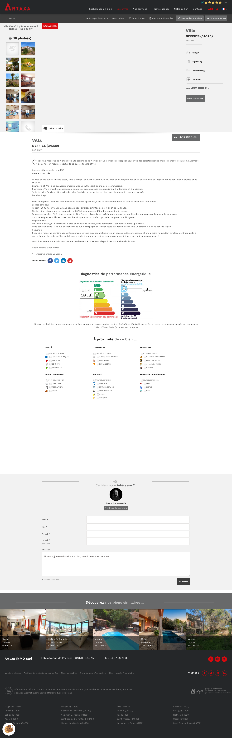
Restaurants (57, 387)
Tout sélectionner (56, 353)
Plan (111, 673)
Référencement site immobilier (218, 693)
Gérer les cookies (69, 673)
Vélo (148, 383)
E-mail (46, 534)
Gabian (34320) (12, 715)
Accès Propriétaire (125, 673)
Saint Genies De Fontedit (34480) (78, 719)
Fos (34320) (123, 715)
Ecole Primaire (153, 360)
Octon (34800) (180, 719)
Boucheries (104, 360)
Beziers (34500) (125, 710)
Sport (54, 391)
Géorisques (129, 241)
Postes (102, 394)
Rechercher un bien (100, 9)
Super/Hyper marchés (108, 357)
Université (150, 367)
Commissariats (105, 391)
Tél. (44, 527)
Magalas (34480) (13, 706)
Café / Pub (56, 383)
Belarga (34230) (181, 710)
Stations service (106, 387)
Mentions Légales (13, 673)
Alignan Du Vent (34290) (17, 723)
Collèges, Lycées (153, 364)
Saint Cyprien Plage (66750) (187, 723)
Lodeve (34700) (181, 706)
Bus (148, 391)
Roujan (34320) (12, 710)
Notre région (181, 9)
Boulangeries (105, 364)
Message (46, 549)
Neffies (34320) (181, 715)
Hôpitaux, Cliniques (60, 357)
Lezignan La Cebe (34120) (130, 723)
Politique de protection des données (41, 673)
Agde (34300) (12, 719)
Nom (45, 519)
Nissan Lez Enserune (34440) (76, 710)
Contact (199, 9)
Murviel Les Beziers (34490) (75, 723)
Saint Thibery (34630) (128, 719)
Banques (103, 398)
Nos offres (122, 9)
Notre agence (161, 9)
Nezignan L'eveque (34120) (74, 715)
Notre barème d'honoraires (46, 247)
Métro (149, 387)
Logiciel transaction (214, 688)
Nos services (141, 9)
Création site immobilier (216, 691)
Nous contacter (195, 98)
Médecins (56, 360)
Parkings (103, 383)
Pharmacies (57, 367)
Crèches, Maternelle (155, 357)
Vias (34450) (123, 706)
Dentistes (56, 364)
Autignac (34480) (69, 706)
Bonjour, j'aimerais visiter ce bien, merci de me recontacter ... (116, 564)
